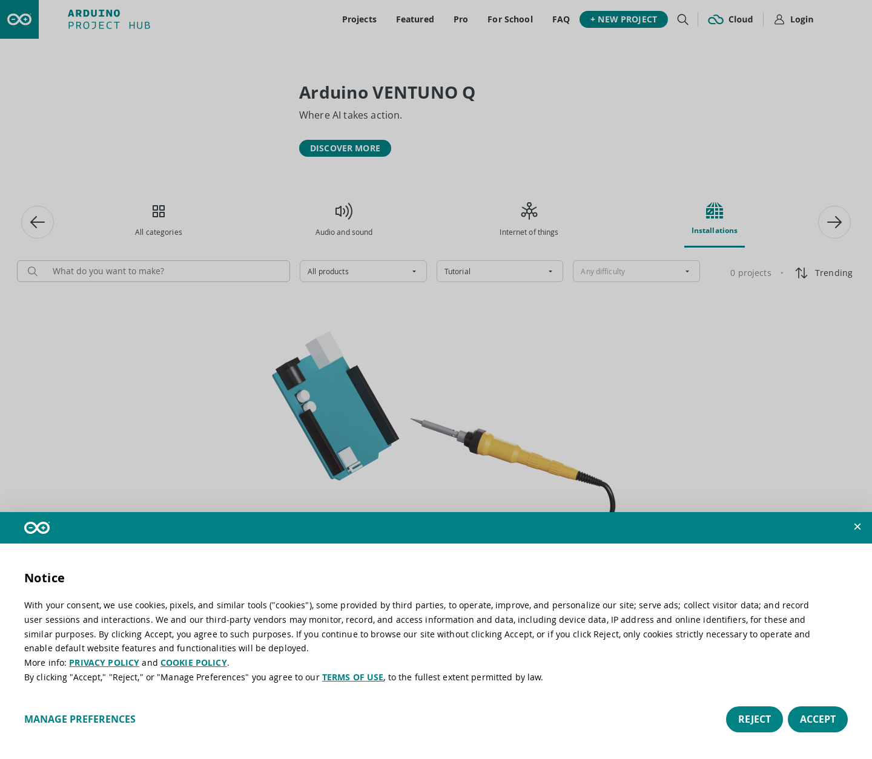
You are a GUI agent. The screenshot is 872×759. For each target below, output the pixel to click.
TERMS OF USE (353, 677)
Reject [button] (754, 719)
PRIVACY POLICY (104, 662)
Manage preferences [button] (80, 719)
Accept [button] (818, 719)
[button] (857, 526)
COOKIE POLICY (193, 662)
